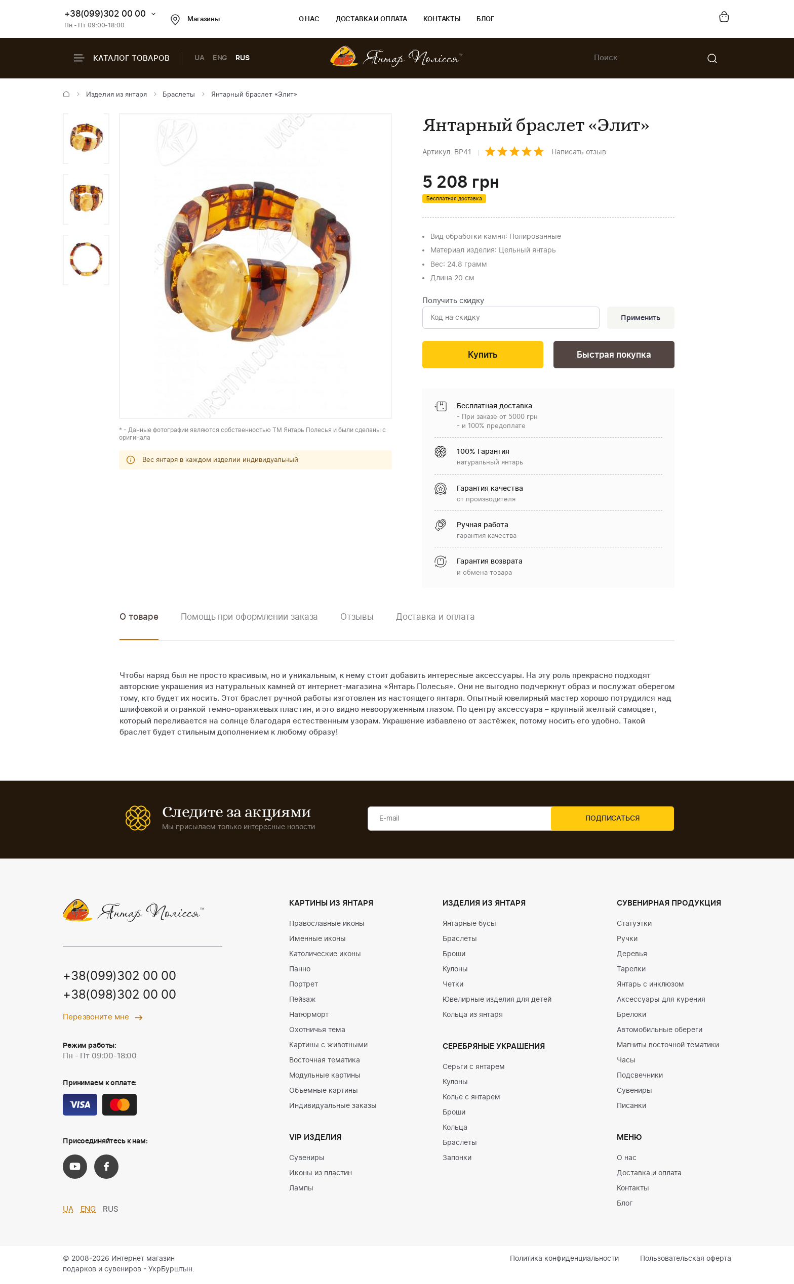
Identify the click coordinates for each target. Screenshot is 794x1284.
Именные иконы (317, 940)
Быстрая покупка (614, 356)
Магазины (195, 20)
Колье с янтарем (471, 1098)
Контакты (441, 19)
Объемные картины (323, 1092)
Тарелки (631, 970)
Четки (453, 986)
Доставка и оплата (371, 19)
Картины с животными (328, 1046)
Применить (639, 318)
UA (199, 58)
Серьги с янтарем (474, 1068)
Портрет (303, 986)
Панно (299, 970)
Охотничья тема (317, 1031)
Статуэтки (634, 925)
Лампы (301, 1189)
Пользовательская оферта (685, 1260)
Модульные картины (325, 1077)
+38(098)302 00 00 (119, 998)
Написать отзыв (578, 152)
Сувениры (307, 1159)
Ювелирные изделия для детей (497, 1001)
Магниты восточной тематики (668, 1046)
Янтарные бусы (469, 925)
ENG (220, 58)
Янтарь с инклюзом (650, 986)
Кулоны (455, 970)
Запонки (457, 1159)
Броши (454, 955)
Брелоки (631, 1016)
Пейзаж (302, 1001)
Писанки (631, 1107)
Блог (485, 19)
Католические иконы (325, 955)
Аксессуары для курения (661, 1001)
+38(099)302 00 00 (105, 14)
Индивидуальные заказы (333, 1107)
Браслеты (179, 95)
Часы (626, 1061)
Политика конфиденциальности (564, 1260)
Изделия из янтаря (116, 95)
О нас (309, 19)
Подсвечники (640, 1077)
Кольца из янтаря (473, 1016)
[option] (86, 138)
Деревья (632, 955)
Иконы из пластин (320, 1174)
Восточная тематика (324, 1061)
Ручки (627, 940)
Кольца (455, 1129)
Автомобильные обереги (659, 1031)
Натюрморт (309, 1016)
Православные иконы (327, 925)
